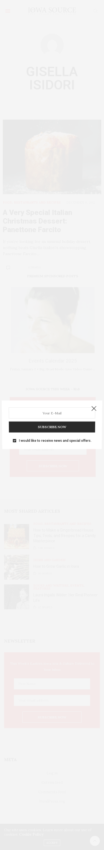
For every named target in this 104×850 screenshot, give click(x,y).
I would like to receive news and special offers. (55, 437)
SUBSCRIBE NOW (52, 425)
